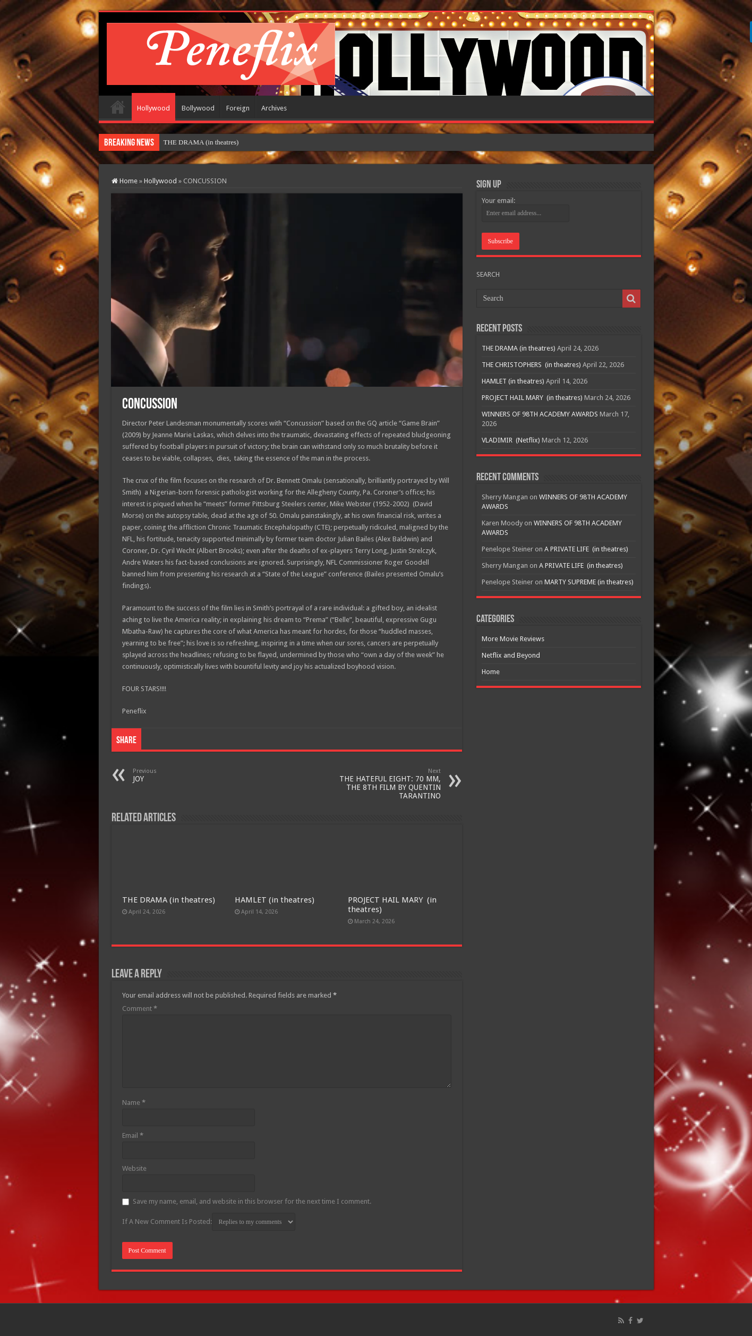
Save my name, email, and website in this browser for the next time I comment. (252, 1201)
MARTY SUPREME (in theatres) (589, 582)
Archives (274, 108)
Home (118, 107)
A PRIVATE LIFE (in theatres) (586, 549)
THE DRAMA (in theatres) (201, 142)
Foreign (238, 108)
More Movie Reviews (513, 639)
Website (134, 1168)
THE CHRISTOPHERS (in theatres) (531, 365)
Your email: (498, 201)
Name (134, 1103)
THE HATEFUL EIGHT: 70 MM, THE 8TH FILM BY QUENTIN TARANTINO (386, 784)
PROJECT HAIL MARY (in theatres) (532, 398)
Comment (139, 1008)
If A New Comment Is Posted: (208, 1222)
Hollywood (153, 108)
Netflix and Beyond (511, 655)
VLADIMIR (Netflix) (511, 440)
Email (132, 1135)
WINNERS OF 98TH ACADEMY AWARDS (540, 414)
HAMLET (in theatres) (274, 900)
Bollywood (198, 108)
